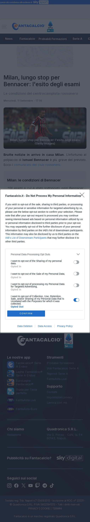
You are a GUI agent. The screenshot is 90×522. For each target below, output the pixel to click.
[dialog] (45, 261)
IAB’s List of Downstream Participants (26, 237)
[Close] (83, 196)
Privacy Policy (65, 326)
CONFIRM (26, 313)
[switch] (76, 262)
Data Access (45, 326)
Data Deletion (24, 326)
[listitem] (45, 254)
